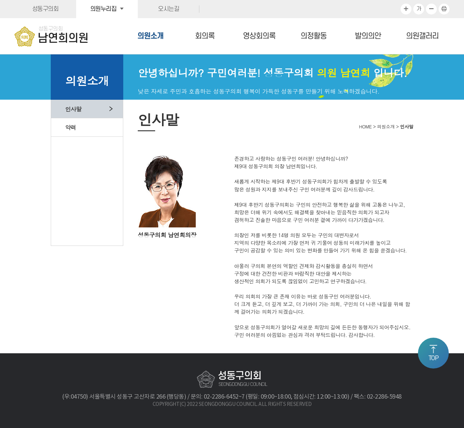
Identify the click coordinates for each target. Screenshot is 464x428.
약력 (70, 127)
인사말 (73, 109)
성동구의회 (45, 9)
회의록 (205, 36)
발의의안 (368, 36)
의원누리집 (103, 9)
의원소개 (150, 36)
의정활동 (314, 36)
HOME (365, 126)
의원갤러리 (422, 36)
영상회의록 (259, 36)
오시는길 (168, 9)
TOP (433, 358)
